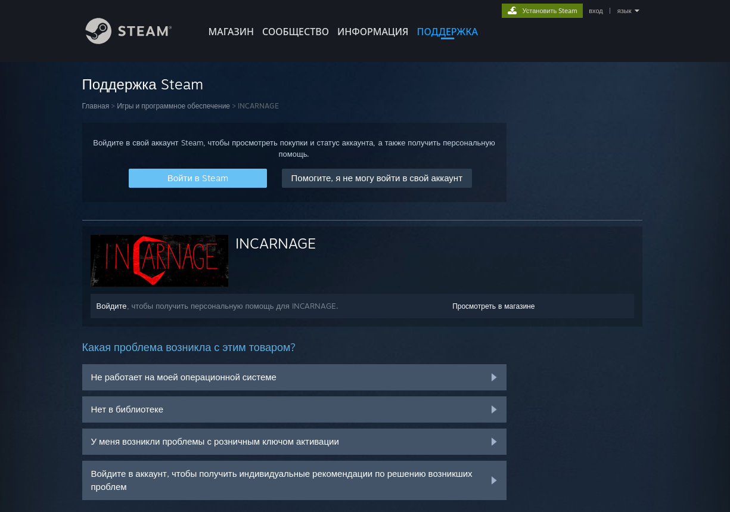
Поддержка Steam (142, 84)
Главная (96, 105)
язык (624, 11)
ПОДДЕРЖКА (447, 32)
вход (596, 11)
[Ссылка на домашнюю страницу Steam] (137, 41)
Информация (373, 32)
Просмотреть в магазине (493, 306)
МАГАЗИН (231, 32)
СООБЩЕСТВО (295, 32)
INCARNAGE (275, 243)
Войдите (112, 306)
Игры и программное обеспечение (173, 105)
